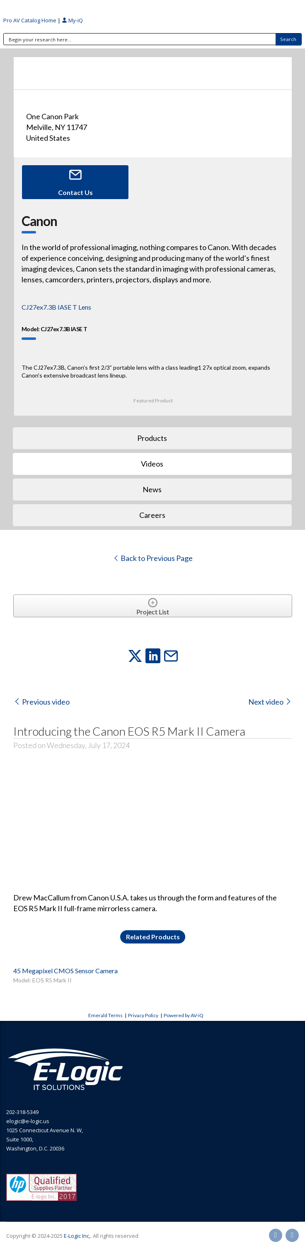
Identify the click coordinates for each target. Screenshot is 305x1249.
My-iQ (72, 20)
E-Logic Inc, (77, 1235)
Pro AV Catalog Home (30, 20)
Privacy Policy (143, 1015)
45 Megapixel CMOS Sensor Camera (65, 971)
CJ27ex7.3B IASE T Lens (56, 307)
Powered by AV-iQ (183, 1015)
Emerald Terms (105, 1015)
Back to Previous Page (153, 558)
